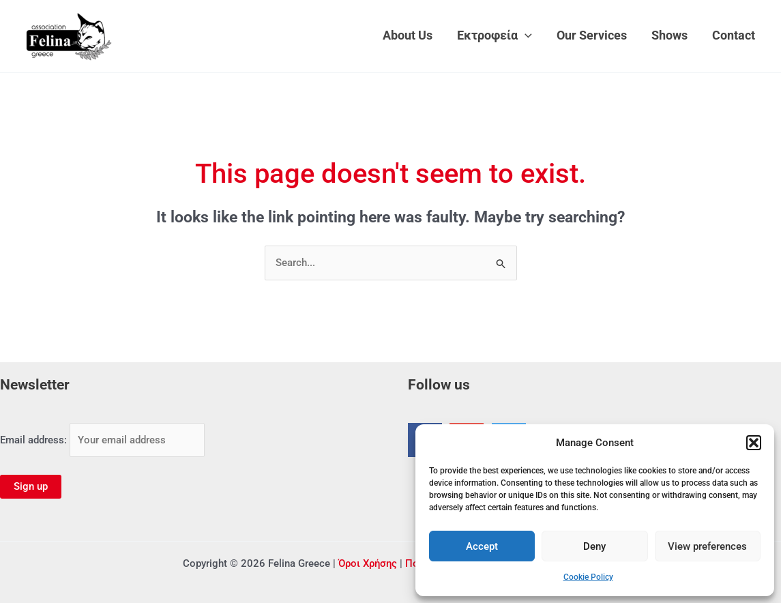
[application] (525, 35)
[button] (754, 443)
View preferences (707, 546)
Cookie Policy (588, 577)
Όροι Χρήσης (367, 563)
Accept (482, 546)
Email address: (102, 440)
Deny (594, 546)
